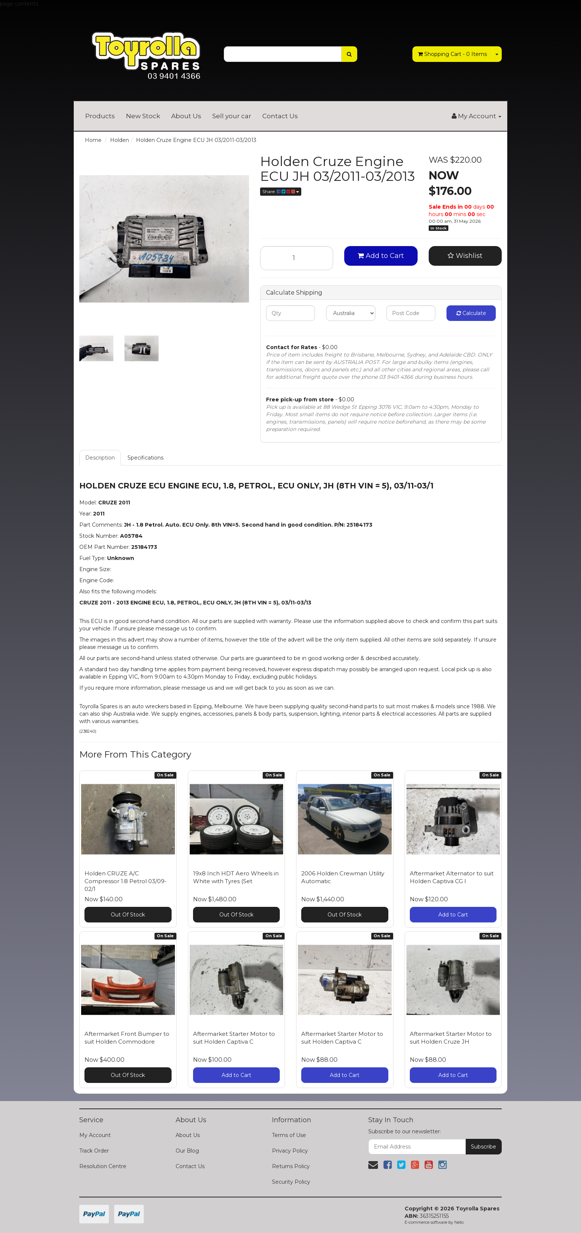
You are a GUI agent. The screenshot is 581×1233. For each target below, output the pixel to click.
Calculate (471, 313)
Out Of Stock (128, 914)
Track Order (94, 1150)
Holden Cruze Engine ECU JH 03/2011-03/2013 (196, 140)
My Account (95, 1135)
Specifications (145, 457)
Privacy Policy (290, 1150)
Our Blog (187, 1150)
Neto (459, 1222)
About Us (186, 116)
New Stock (143, 116)
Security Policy (291, 1182)
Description (100, 457)
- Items (452, 54)
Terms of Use (289, 1135)
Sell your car (231, 116)
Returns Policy (291, 1166)
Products (100, 116)
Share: (280, 191)
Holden (119, 140)
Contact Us (280, 116)
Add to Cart (381, 256)
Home (93, 140)
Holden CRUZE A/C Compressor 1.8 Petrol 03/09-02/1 (125, 881)
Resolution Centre (102, 1166)
